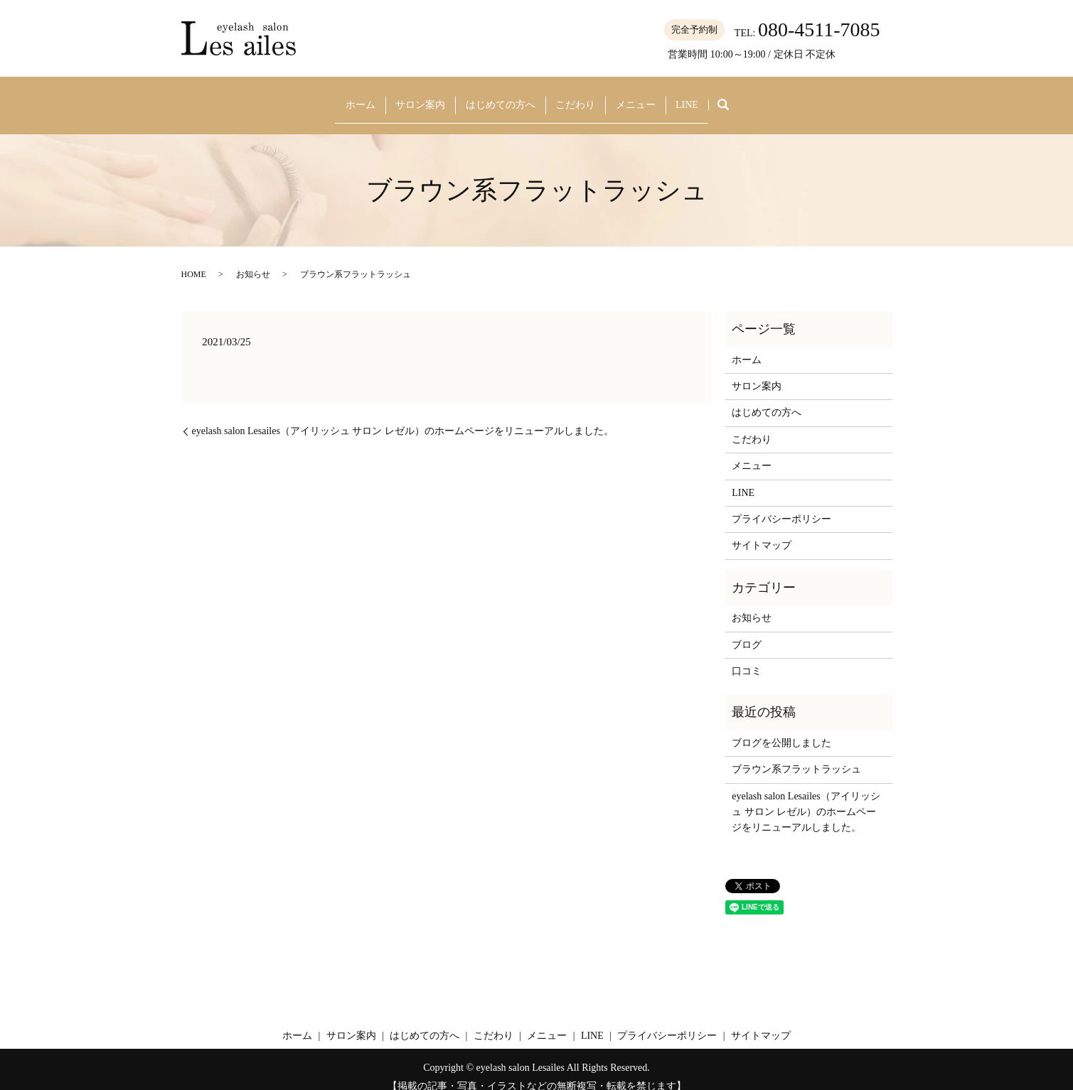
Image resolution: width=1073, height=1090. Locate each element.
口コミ (747, 656)
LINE (701, 97)
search (742, 98)
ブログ (747, 630)
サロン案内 (411, 97)
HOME (193, 259)
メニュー (643, 97)
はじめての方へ (496, 97)
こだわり (576, 97)
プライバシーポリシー (781, 504)
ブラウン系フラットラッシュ (796, 755)
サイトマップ (761, 531)
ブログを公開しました (781, 728)
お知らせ (253, 259)
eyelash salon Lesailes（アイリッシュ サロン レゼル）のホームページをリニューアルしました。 (403, 416)
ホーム (344, 97)
